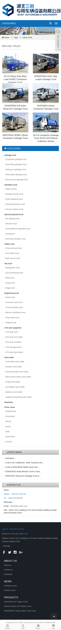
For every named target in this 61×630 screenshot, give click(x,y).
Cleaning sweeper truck (15, 204)
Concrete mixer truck (14, 302)
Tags (16, 37)
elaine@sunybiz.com (18, 506)
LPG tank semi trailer (14, 337)
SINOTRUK (10, 437)
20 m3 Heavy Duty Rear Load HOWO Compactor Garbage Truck (15, 79)
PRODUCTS (11, 597)
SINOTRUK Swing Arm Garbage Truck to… (23, 476)
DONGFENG (10, 411)
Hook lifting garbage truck (16, 164)
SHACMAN (10, 416)
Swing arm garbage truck (15, 169)
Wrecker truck (11, 224)
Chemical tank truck (13, 248)
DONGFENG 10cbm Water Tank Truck (20, 611)
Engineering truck (11, 293)
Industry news (9, 590)
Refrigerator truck (12, 268)
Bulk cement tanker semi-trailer (18, 377)
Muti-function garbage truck (16, 180)
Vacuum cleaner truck (14, 209)
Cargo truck (10, 283)
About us (7, 565)
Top (53, 626)
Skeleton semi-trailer (13, 392)
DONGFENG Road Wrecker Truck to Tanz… (23, 471)
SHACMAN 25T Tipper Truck (16, 602)
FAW (7, 432)
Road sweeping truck (14, 199)
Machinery (8, 402)
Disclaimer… (10, 458)
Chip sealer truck (12, 317)
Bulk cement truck (12, 258)
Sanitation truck (10, 185)
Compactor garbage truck (15, 159)
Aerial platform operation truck (17, 229)
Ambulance (10, 234)
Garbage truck (10, 155)
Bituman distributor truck (15, 312)
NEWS (8, 581)
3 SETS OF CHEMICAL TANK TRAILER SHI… (24, 463)
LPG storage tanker (13, 347)
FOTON (8, 442)
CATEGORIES (9, 23)
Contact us (8, 570)
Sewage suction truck (14, 194)
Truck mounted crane (14, 307)
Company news (10, 586)
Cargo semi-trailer (12, 382)
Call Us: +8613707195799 (13, 529)
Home (6, 37)
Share (7, 626)
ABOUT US (10, 560)
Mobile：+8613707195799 (15, 494)
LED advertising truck (14, 273)
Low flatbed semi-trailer (15, 387)
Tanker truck (9, 244)
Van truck (8, 263)
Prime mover (9, 407)
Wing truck (9, 278)
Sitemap (6, 546)
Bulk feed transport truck (15, 239)
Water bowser (11, 189)
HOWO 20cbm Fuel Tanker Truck (17, 606)
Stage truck (10, 288)
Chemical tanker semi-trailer (17, 372)
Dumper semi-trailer (13, 367)
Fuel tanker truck (12, 253)
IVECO (8, 421)
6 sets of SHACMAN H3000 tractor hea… (22, 467)
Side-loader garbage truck (16, 174)
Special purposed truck (13, 214)
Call (23, 626)
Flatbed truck (10, 323)
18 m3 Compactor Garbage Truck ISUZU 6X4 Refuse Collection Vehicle (46, 138)
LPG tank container (13, 342)
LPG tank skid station (14, 352)
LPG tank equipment (12, 328)
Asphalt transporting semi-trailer (18, 397)
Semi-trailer (9, 357)
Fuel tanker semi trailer (14, 361)
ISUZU (8, 426)
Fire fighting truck (12, 218)
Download (8, 574)
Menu (38, 626)
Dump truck (10, 297)
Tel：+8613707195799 (13, 498)
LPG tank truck (11, 332)
